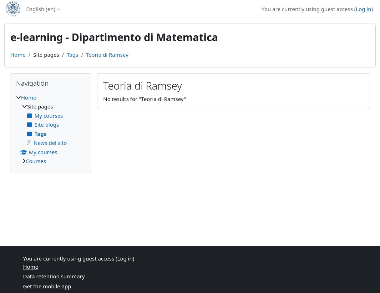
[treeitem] (50, 129)
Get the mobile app (47, 286)
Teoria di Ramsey (107, 54)
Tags (72, 54)
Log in (363, 8)
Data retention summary (54, 276)
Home (18, 54)
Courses (36, 161)
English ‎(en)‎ (40, 8)
